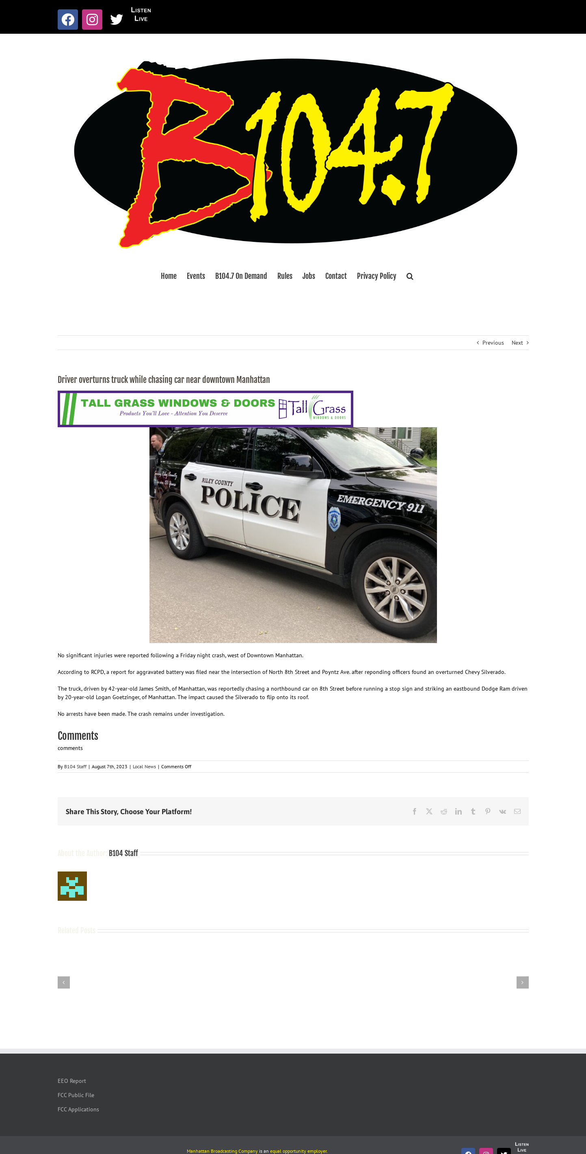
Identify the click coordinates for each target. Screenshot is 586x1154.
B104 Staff (75, 766)
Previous (493, 342)
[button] (410, 276)
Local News (144, 766)
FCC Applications (78, 1109)
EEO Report (72, 1080)
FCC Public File (76, 1095)
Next (517, 342)
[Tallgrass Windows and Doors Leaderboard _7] (205, 394)
